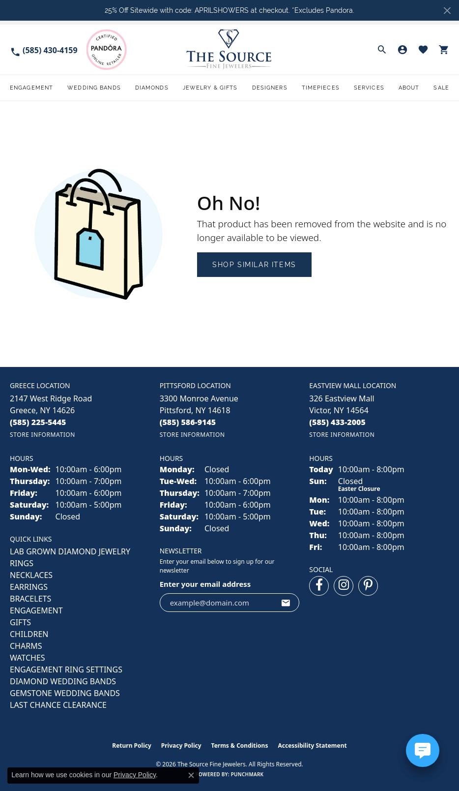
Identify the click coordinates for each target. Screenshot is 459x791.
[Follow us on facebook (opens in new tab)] (319, 586)
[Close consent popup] (191, 775)
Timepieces (321, 88)
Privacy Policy (181, 745)
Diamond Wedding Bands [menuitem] (63, 681)
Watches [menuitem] (27, 657)
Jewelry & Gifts (210, 88)
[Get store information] (42, 434)
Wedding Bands (94, 88)
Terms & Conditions (239, 745)
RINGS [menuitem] (21, 563)
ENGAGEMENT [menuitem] (36, 610)
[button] (381, 49)
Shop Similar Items (254, 265)
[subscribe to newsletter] (286, 602)
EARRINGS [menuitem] (29, 586)
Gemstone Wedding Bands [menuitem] (65, 693)
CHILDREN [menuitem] (29, 634)
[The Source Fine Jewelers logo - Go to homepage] (229, 49)
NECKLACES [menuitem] (31, 575)
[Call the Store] (38, 422)
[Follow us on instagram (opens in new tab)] (343, 586)
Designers (269, 88)
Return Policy (131, 745)
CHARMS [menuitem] (26, 645)
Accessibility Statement (312, 745)
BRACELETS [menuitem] (30, 598)
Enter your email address (205, 584)
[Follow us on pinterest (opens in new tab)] (368, 586)
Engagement (31, 88)
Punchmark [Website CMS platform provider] (247, 774)
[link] (44, 49)
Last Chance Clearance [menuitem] (58, 705)
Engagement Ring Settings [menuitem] (66, 669)
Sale (441, 88)
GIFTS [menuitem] (20, 622)
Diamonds (152, 88)
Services (369, 88)
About (409, 88)
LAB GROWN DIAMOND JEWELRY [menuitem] (70, 551)
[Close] (447, 10)
